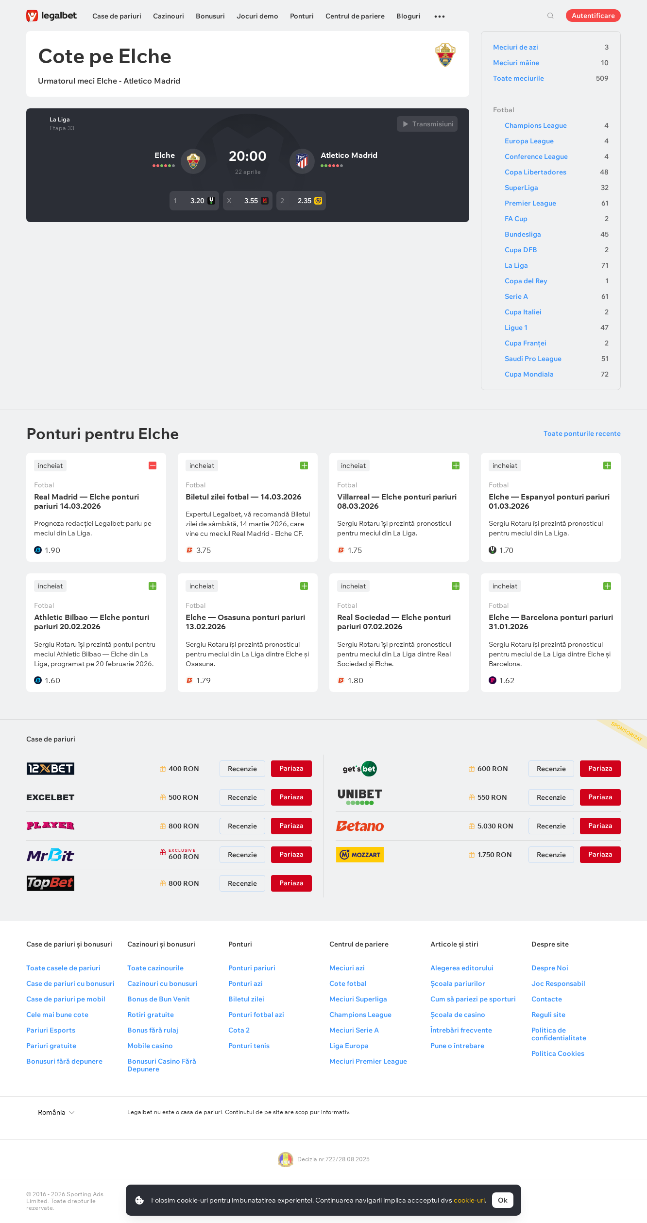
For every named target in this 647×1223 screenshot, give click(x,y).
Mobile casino (150, 1045)
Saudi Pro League (557, 358)
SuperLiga (557, 187)
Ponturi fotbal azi (256, 1014)
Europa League (557, 141)
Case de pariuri (116, 16)
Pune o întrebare (457, 1045)
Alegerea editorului (462, 968)
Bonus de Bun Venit (158, 999)
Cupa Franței (557, 343)
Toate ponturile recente (582, 433)
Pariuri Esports (50, 1030)
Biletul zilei (246, 999)
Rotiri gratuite (150, 1014)
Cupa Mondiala (557, 374)
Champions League (557, 125)
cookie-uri (469, 1200)
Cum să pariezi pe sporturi (473, 999)
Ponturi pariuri (251, 968)
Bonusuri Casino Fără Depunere (161, 1065)
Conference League (557, 156)
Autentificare (593, 15)
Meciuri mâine (551, 63)
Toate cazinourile (155, 968)
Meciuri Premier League (368, 1061)
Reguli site (548, 1014)
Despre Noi (549, 968)
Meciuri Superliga (358, 999)
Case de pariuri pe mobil (65, 999)
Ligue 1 (557, 327)
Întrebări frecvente (461, 1030)
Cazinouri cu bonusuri (162, 983)
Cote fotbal (348, 983)
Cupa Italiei (557, 312)
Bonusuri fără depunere (64, 1061)
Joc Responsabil (558, 983)
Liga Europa (349, 1045)
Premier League (557, 203)
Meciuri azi (347, 968)
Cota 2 (239, 1030)
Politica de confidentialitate (558, 1034)
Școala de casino (457, 1014)
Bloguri (408, 16)
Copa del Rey (557, 281)
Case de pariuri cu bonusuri (70, 983)
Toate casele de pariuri (63, 968)
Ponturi (302, 16)
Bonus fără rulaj (152, 1030)
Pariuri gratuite (51, 1045)
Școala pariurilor (457, 983)
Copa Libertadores (557, 172)
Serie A (557, 296)
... (439, 12)
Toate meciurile (551, 78)
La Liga (60, 119)
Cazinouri (168, 16)
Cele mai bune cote (57, 1014)
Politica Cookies (557, 1053)
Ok (503, 1200)
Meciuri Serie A (354, 1030)
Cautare (550, 15)
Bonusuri (210, 16)
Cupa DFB (557, 250)
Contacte (546, 999)
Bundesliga (557, 234)
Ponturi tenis (249, 1045)
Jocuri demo (257, 16)
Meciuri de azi (551, 47)
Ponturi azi (245, 983)
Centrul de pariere (355, 16)
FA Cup (557, 219)
